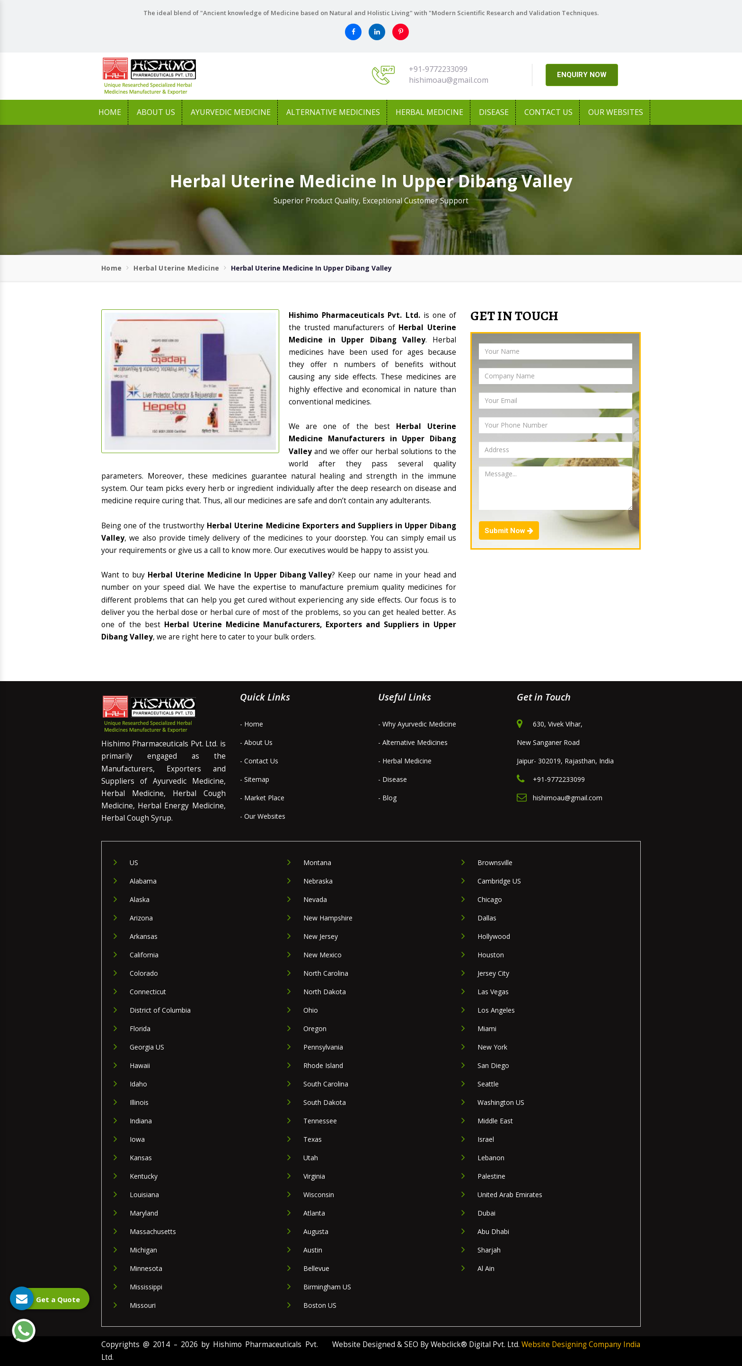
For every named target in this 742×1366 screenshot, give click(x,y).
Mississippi (146, 1286)
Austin (312, 1249)
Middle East (495, 1120)
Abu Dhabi (493, 1231)
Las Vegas (493, 991)
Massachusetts (153, 1231)
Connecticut (148, 991)
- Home (251, 723)
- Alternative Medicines (413, 742)
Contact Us (548, 112)
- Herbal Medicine (405, 760)
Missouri (143, 1305)
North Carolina (325, 973)
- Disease (392, 779)
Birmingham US (327, 1286)
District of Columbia (160, 1010)
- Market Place (262, 797)
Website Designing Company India (580, 1344)
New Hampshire (328, 917)
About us (156, 112)
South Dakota (324, 1102)
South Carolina (325, 1083)
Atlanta (314, 1212)
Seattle (488, 1083)
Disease (494, 112)
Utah (310, 1157)
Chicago (489, 899)
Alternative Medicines (333, 112)
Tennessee (320, 1120)
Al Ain (486, 1268)
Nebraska (318, 880)
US (134, 862)
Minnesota (146, 1268)
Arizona (141, 917)
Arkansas (144, 936)
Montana (317, 862)
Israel (485, 1139)
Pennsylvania (323, 1046)
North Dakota (324, 991)
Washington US (500, 1102)
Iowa (137, 1139)
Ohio (310, 1010)
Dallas (486, 917)
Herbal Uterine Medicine (176, 267)
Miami (486, 1028)
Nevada (315, 899)
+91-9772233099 (438, 69)
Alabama (143, 880)
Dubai (486, 1212)
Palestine (491, 1176)
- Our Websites (262, 816)
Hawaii (140, 1065)
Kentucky (144, 1176)
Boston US (319, 1305)
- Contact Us (259, 760)
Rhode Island (323, 1065)
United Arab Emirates (509, 1194)
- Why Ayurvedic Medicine (417, 723)
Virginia (314, 1176)
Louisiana (144, 1194)
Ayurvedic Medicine (231, 112)
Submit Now (509, 530)
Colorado (144, 973)
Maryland (144, 1212)
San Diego (493, 1065)
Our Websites (615, 112)
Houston (490, 954)
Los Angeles (496, 1010)
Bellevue (316, 1268)
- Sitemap (254, 779)
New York (492, 1046)
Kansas (141, 1157)
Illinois (139, 1102)
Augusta (315, 1231)
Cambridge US (499, 880)
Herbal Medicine (429, 112)
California (144, 954)
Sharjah (489, 1249)
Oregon (315, 1028)
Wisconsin (318, 1194)
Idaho (138, 1083)
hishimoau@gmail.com (448, 80)
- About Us (256, 742)
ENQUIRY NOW (582, 74)
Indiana (141, 1120)
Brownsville (494, 862)
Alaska (140, 899)
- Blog (387, 797)
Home (109, 112)
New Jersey (320, 936)
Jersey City (493, 973)
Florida (140, 1028)
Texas (312, 1139)
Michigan (143, 1249)
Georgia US (147, 1046)
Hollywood (493, 936)
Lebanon (490, 1157)
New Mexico (322, 954)
